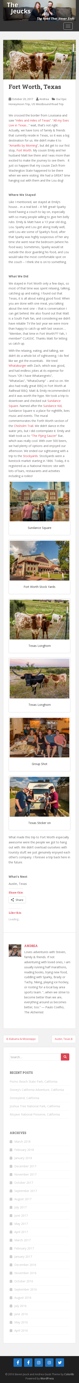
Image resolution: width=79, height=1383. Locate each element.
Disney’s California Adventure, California (37, 1090)
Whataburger (17, 366)
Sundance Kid (52, 406)
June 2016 (21, 1314)
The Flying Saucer (44, 436)
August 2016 (22, 1298)
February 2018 (24, 1150)
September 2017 (25, 1191)
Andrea (44, 99)
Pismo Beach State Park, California (33, 1081)
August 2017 (22, 1199)
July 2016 (20, 1306)
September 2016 (25, 1289)
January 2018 (23, 1158)
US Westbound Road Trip (48, 104)
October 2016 (23, 1281)
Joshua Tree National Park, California (35, 1106)
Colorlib (69, 1374)
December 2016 (25, 1265)
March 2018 (22, 1142)
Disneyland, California (24, 1098)
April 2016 (21, 1330)
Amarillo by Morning (23, 145)
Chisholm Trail (23, 426)
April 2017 (21, 1232)
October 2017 (23, 1183)
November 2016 (25, 1273)
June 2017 (21, 1215)
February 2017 (24, 1248)
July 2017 (20, 1207)
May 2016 (21, 1322)
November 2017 (25, 1174)
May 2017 (21, 1224)
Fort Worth (23, 150)
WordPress (47, 1378)
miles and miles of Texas (33, 120)
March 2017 (22, 1240)
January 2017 (23, 1257)
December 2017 (25, 1166)
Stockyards (30, 456)
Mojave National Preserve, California (35, 1114)
